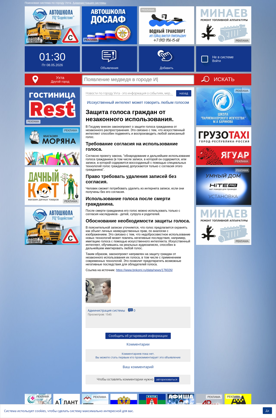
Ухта (60, 77)
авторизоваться (166, 379)
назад (183, 93)
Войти (216, 61)
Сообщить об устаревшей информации (138, 336)
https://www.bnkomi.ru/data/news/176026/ (144, 270)
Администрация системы (89, 2)
